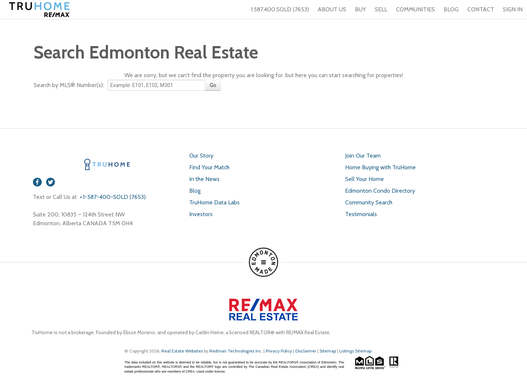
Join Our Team (363, 155)
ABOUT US (332, 9)
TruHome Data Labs (214, 202)
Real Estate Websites (182, 351)
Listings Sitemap (355, 351)
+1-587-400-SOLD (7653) (112, 196)
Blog (195, 190)
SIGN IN (513, 9)
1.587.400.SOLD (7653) (275, 9)
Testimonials (361, 214)
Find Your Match (209, 167)
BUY (360, 9)
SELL (381, 9)
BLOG (451, 9)
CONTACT (480, 9)
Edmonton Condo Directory (380, 190)
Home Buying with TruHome (380, 167)
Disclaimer (305, 351)
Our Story (201, 155)
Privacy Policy (279, 351)
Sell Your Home (364, 179)
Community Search (368, 202)
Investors (201, 214)
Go (213, 85)
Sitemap (327, 351)
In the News (204, 179)
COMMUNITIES (415, 9)
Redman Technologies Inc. (236, 351)
